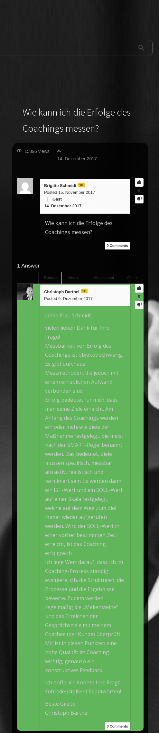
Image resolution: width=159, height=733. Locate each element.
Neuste (74, 278)
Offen (131, 278)
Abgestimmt (104, 278)
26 (84, 291)
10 (81, 185)
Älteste (50, 278)
